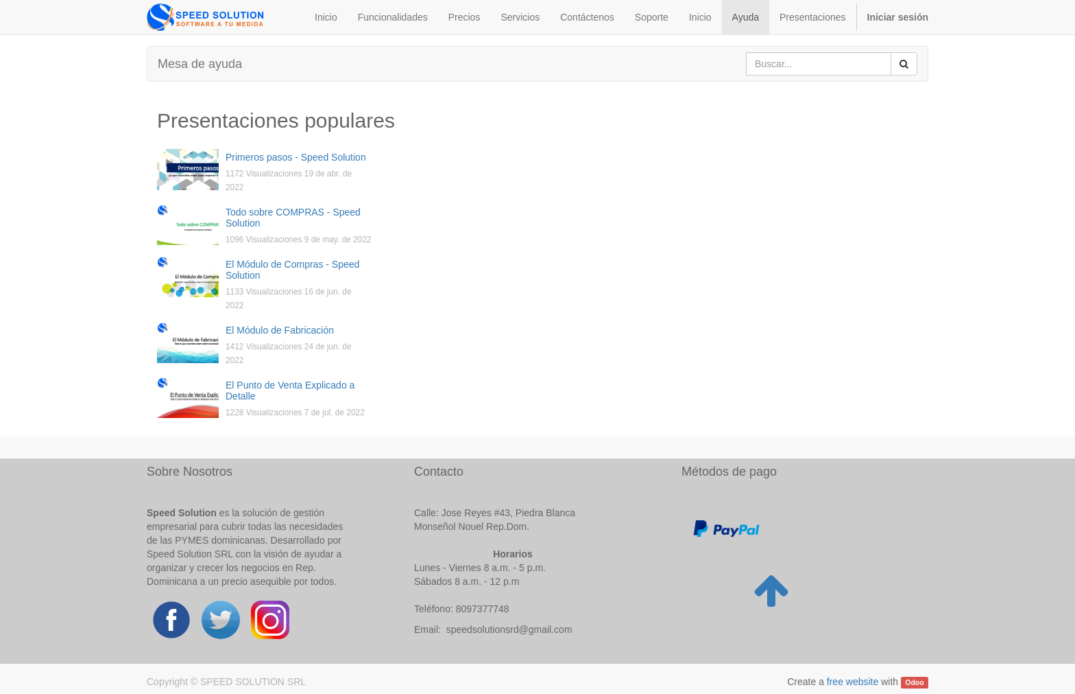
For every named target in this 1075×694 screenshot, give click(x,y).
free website (852, 681)
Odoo (914, 682)
